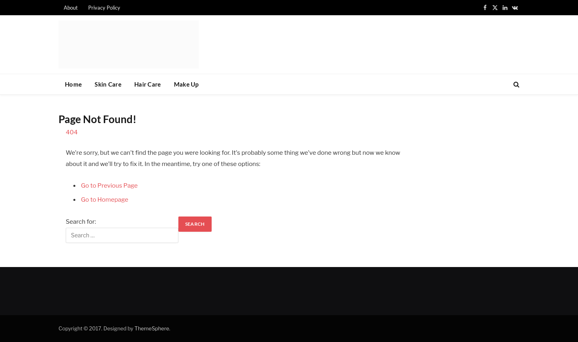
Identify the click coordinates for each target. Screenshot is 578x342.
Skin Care (108, 84)
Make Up (186, 84)
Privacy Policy (104, 7)
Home (73, 84)
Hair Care (147, 84)
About (71, 7)
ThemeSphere (152, 328)
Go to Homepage (104, 199)
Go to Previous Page (109, 185)
